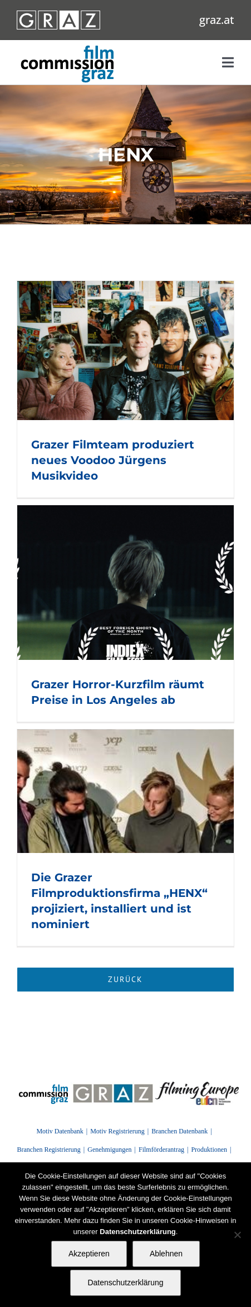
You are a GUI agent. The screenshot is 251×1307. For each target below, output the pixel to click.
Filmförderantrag (161, 1149)
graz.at (216, 19)
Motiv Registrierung (117, 1131)
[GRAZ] (113, 1085)
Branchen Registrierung (49, 1149)
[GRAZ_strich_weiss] (58, 14)
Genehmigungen (109, 1149)
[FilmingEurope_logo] (44, 1085)
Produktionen (209, 1149)
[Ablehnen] (237, 1234)
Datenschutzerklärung (125, 1282)
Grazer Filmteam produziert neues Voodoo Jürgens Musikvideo (112, 460)
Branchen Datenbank (179, 1131)
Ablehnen (166, 1253)
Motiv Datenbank (59, 1131)
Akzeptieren (89, 1253)
